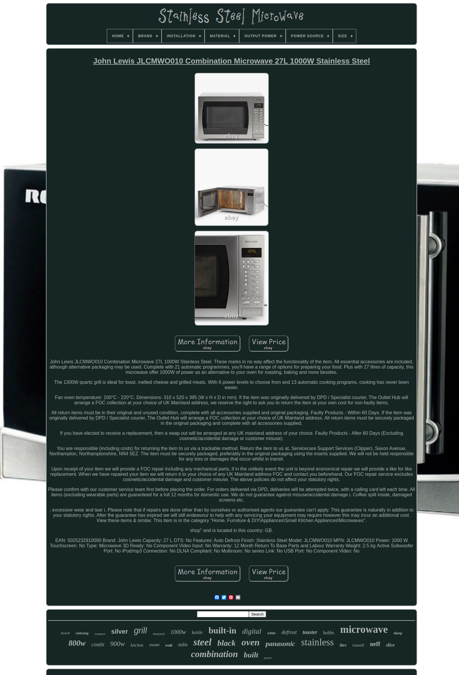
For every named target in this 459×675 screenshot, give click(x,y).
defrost (289, 632)
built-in (222, 630)
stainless (317, 642)
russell (358, 645)
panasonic (280, 643)
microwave (364, 629)
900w (117, 643)
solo (183, 644)
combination (214, 654)
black (226, 642)
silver (119, 631)
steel (202, 642)
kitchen (137, 645)
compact (99, 633)
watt (168, 645)
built (251, 655)
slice (390, 644)
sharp (398, 633)
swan (154, 644)
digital (251, 631)
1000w (178, 632)
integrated (159, 633)
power (268, 657)
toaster (310, 632)
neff (375, 643)
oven (251, 642)
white (271, 633)
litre (343, 645)
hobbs (328, 632)
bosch (65, 633)
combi (97, 644)
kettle (197, 632)
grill (140, 630)
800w (77, 643)
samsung (82, 633)
